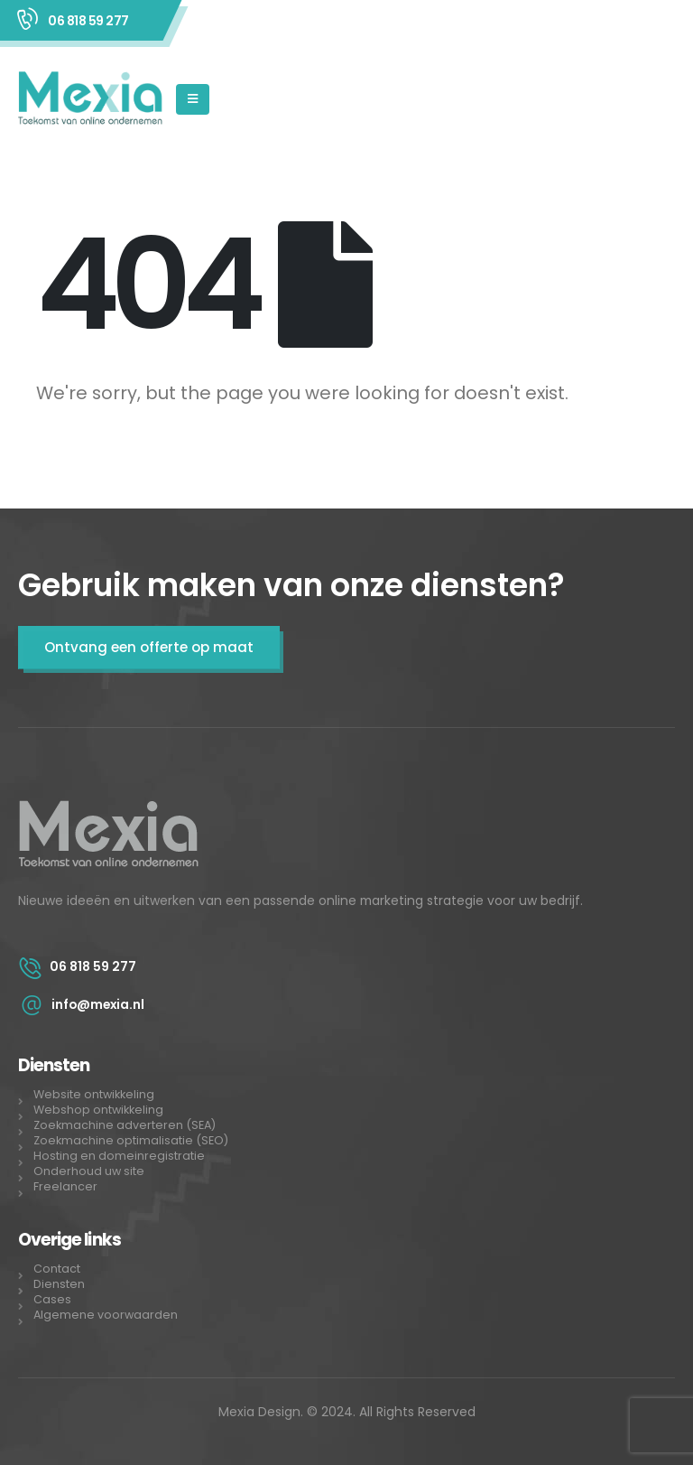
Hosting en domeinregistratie (119, 1155)
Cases (52, 1299)
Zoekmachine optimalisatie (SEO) (130, 1140)
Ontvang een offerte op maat (149, 647)
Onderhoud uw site (88, 1171)
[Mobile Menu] (192, 99)
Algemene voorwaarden (105, 1314)
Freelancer (65, 1186)
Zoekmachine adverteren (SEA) (125, 1125)
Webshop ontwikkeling (98, 1109)
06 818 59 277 (88, 21)
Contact (56, 1268)
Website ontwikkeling (93, 1094)
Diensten (59, 1284)
